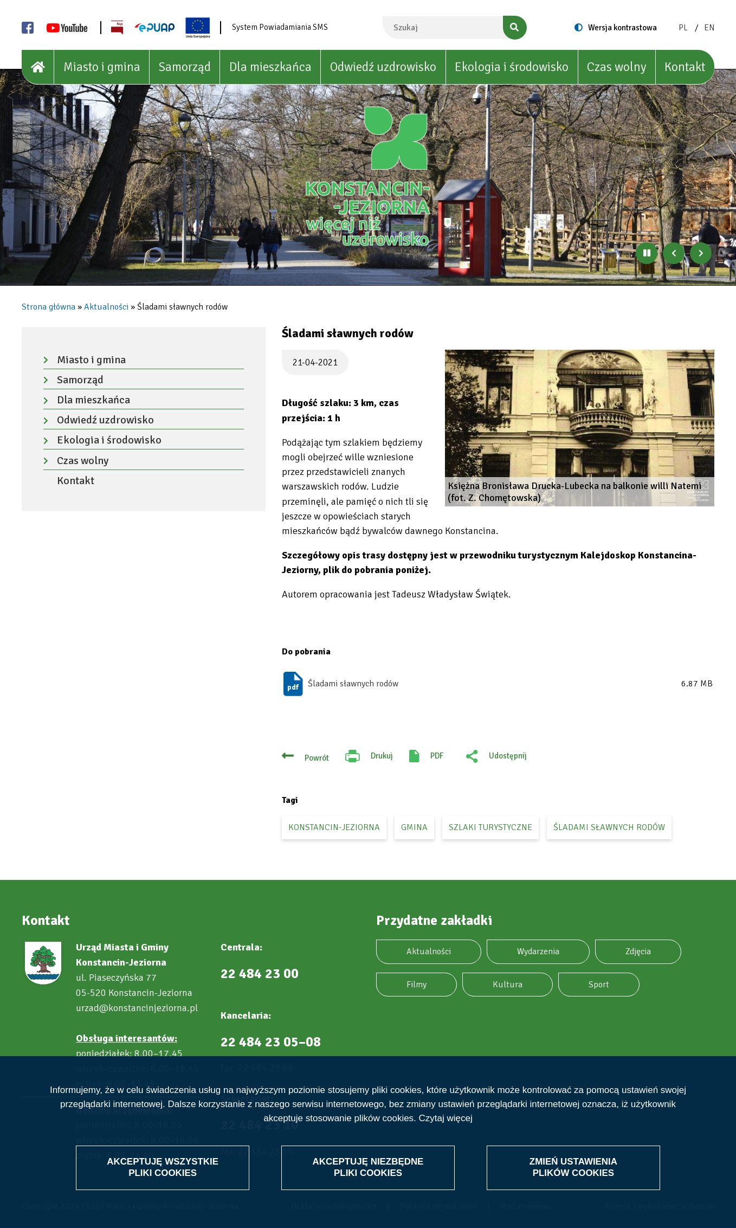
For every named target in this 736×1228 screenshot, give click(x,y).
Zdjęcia (638, 951)
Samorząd (185, 67)
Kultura (507, 984)
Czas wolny (616, 67)
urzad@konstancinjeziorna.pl (137, 1008)
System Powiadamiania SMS (280, 27)
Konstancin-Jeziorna (334, 827)
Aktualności (106, 306)
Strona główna (48, 306)
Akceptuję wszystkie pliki (163, 1167)
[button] (579, 428)
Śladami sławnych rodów (353, 683)
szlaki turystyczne (490, 827)
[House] (38, 67)
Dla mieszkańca (270, 67)
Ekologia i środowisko (512, 67)
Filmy (416, 984)
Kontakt (684, 67)
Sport (599, 984)
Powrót (317, 758)
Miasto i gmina (101, 67)
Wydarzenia (538, 951)
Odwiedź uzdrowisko (383, 67)
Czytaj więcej (446, 1119)
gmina (414, 827)
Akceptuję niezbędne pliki (368, 1167)
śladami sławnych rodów (609, 827)
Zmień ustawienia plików (573, 1167)
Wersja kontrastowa (622, 27)
